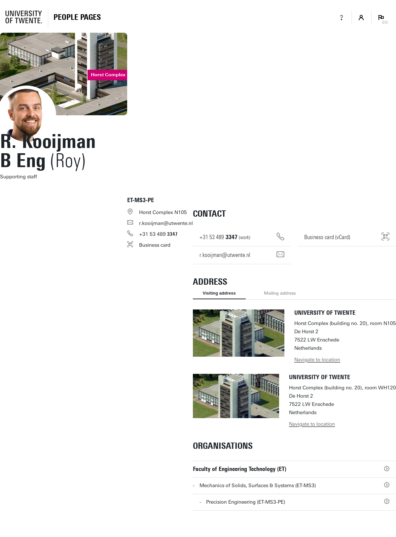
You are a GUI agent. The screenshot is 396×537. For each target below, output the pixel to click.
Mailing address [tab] (280, 293)
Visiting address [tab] (219, 293)
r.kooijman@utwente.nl (166, 223)
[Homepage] (77, 17)
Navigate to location (317, 360)
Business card (154, 245)
